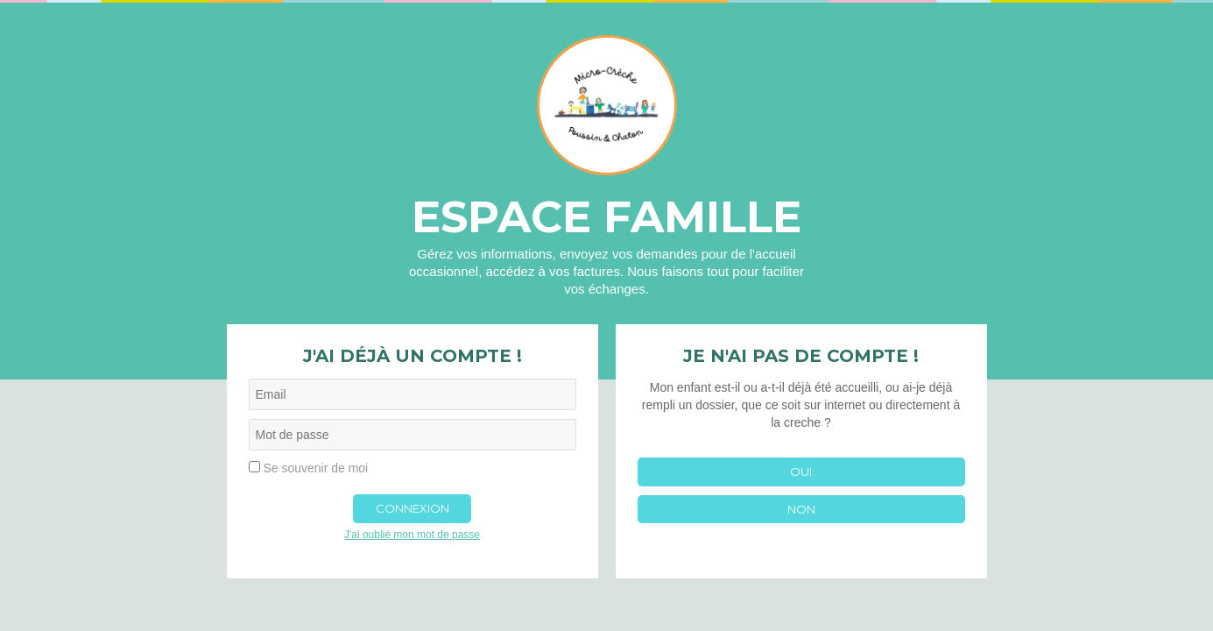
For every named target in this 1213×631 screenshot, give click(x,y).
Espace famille (606, 217)
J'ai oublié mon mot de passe (412, 534)
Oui (801, 471)
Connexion (412, 508)
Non (801, 509)
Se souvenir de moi (315, 468)
